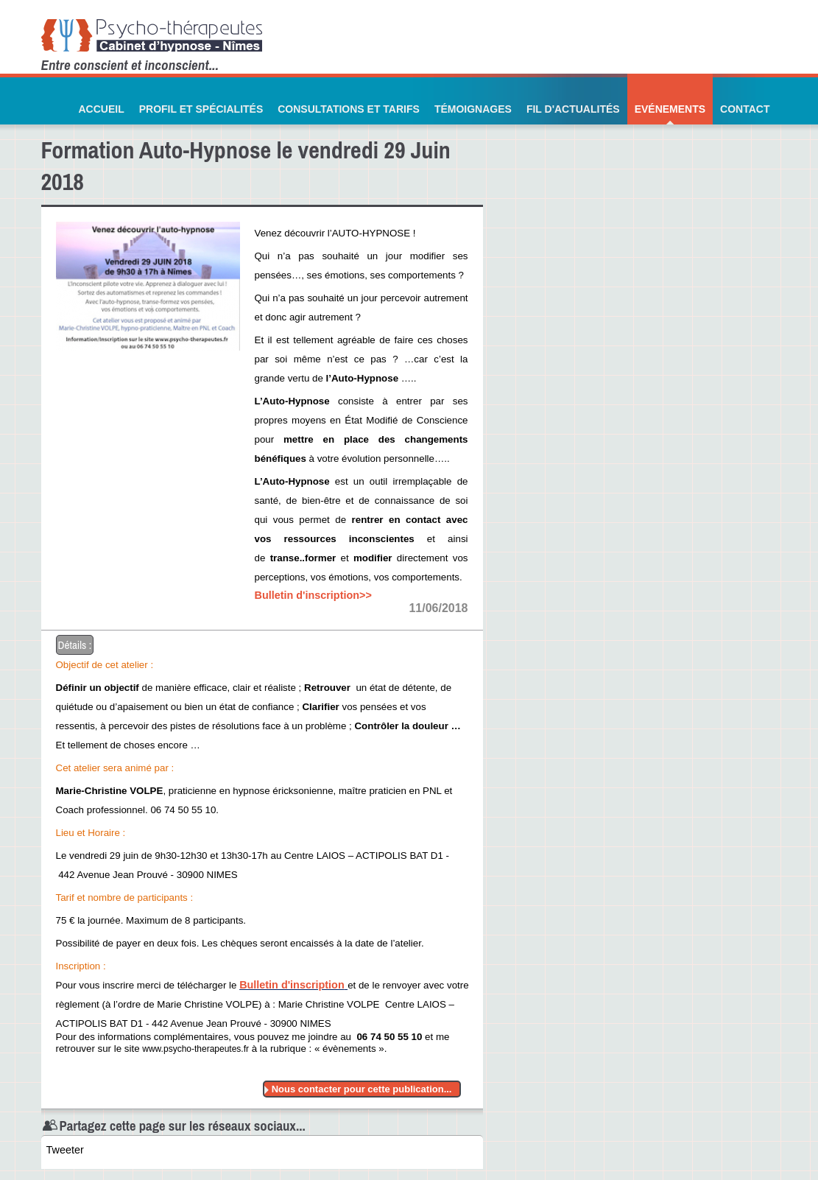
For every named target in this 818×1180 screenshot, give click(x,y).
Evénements (670, 109)
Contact (744, 109)
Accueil (101, 109)
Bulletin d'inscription (292, 985)
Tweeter (65, 1150)
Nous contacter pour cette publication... (362, 1089)
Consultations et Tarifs (349, 109)
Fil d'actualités (573, 109)
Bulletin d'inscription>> (313, 595)
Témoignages (473, 109)
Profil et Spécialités (201, 109)
